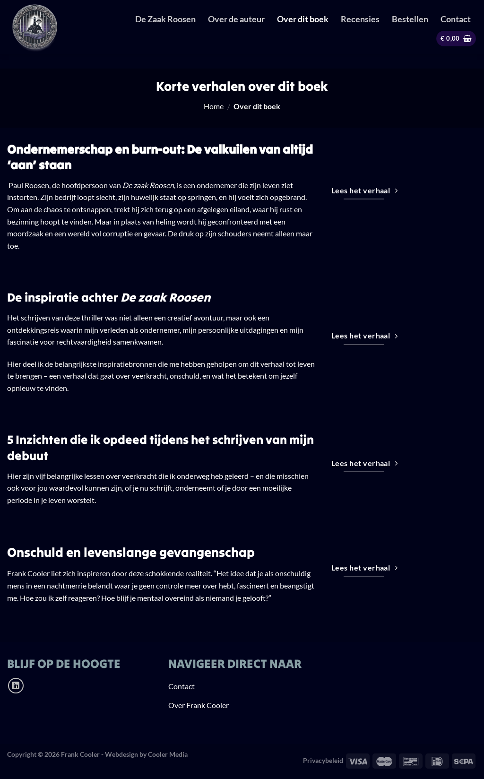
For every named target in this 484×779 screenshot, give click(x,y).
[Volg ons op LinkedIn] (16, 685)
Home (214, 106)
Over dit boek (302, 19)
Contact (456, 19)
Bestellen (410, 19)
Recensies (360, 19)
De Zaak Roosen (165, 19)
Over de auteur (236, 19)
